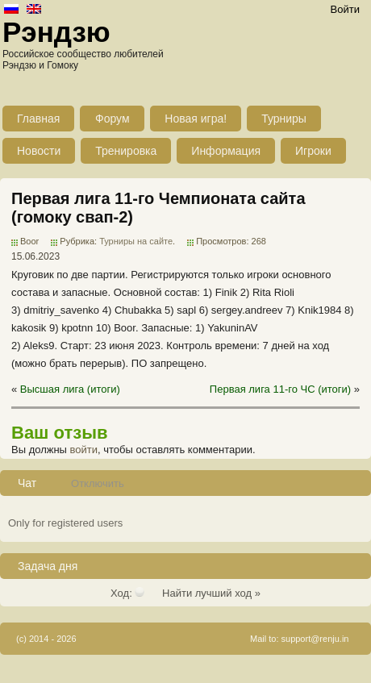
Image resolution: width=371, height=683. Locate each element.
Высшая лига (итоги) (70, 389)
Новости (38, 150)
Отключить (97, 483)
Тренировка (125, 150)
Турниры (283, 118)
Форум (112, 118)
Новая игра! (196, 118)
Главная (38, 118)
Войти (345, 9)
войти (84, 450)
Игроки (313, 150)
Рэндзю (56, 32)
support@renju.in (315, 638)
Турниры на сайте (136, 241)
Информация (226, 150)
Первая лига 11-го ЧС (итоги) (280, 389)
